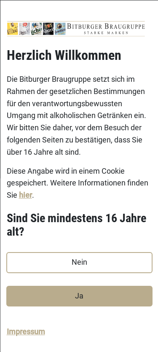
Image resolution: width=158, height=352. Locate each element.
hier (25, 195)
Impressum (25, 331)
